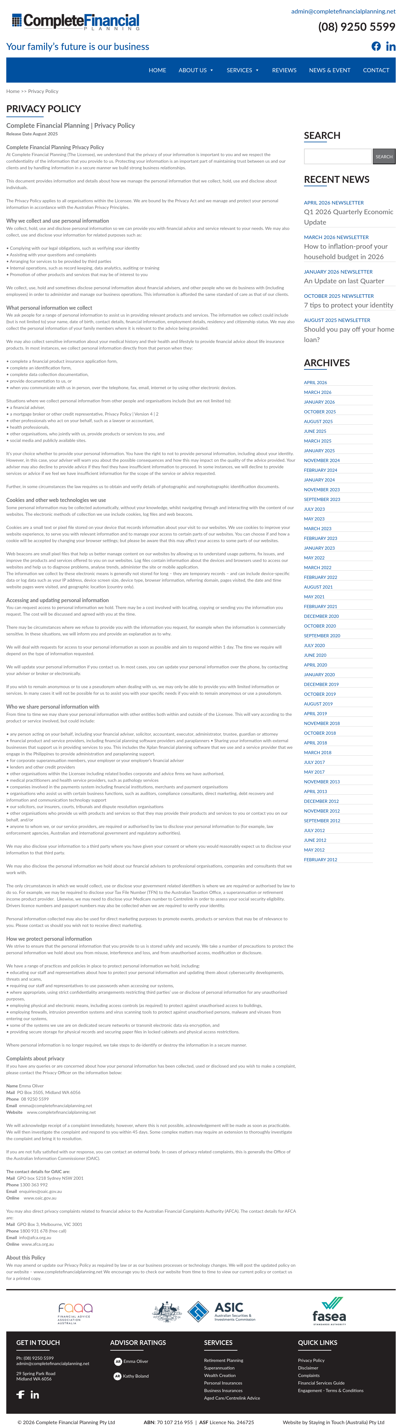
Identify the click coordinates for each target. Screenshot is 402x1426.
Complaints (309, 1375)
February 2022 (320, 577)
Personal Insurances (223, 1382)
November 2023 (322, 489)
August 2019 (318, 703)
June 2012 (315, 840)
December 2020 (321, 616)
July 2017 (314, 762)
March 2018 (317, 752)
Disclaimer (308, 1367)
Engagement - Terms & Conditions (330, 1390)
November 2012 (322, 811)
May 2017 (314, 772)
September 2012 (322, 820)
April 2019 (315, 713)
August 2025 (318, 421)
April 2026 (315, 382)
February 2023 (320, 538)
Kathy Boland (136, 1376)
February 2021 (320, 606)
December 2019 (321, 684)
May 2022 (314, 557)
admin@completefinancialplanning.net (343, 11)
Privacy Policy (311, 1360)
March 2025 (317, 441)
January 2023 (319, 548)
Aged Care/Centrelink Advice (232, 1398)
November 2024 (322, 460)
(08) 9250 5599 (357, 26)
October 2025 (320, 411)
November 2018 (322, 723)
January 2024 (319, 479)
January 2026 (319, 402)
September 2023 (322, 499)
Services (243, 70)
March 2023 (317, 528)
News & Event (329, 70)
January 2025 (319, 450)
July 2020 (314, 645)
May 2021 (314, 596)
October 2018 (320, 733)
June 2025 (315, 431)
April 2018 (315, 742)
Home (157, 70)
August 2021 (318, 587)
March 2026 (317, 392)
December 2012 (321, 801)
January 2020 (319, 674)
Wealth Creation (220, 1375)
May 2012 (314, 849)
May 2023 (314, 518)
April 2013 (315, 791)
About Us (196, 70)
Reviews (284, 70)
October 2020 (320, 626)
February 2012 (320, 859)
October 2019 (320, 694)
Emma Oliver (135, 1361)
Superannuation (219, 1367)
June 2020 (315, 655)
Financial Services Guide (321, 1382)
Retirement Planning (223, 1360)
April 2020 (315, 664)
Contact (376, 70)
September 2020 (322, 635)
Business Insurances (223, 1390)
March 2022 (317, 567)
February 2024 (320, 470)
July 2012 (314, 830)
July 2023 (314, 509)
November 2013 (322, 781)
